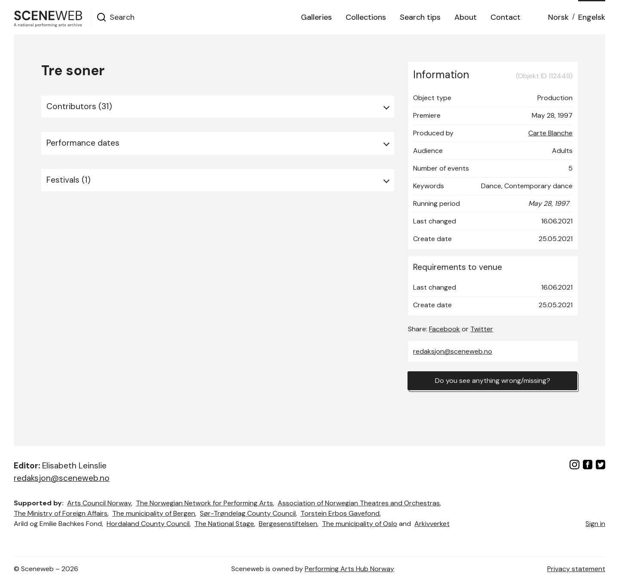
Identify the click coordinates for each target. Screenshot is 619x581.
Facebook (444, 328)
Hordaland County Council (148, 523)
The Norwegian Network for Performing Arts (204, 503)
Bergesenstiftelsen (288, 523)
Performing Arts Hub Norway (349, 568)
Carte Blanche (550, 133)
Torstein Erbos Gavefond (340, 513)
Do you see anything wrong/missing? (492, 380)
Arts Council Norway (99, 503)
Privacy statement (576, 568)
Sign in (595, 523)
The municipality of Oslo (359, 523)
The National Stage (224, 523)
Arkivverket (432, 523)
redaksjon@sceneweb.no (452, 351)
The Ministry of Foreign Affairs (60, 513)
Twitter (481, 328)
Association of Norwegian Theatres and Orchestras (359, 503)
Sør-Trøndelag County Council (248, 513)
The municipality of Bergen (153, 513)
